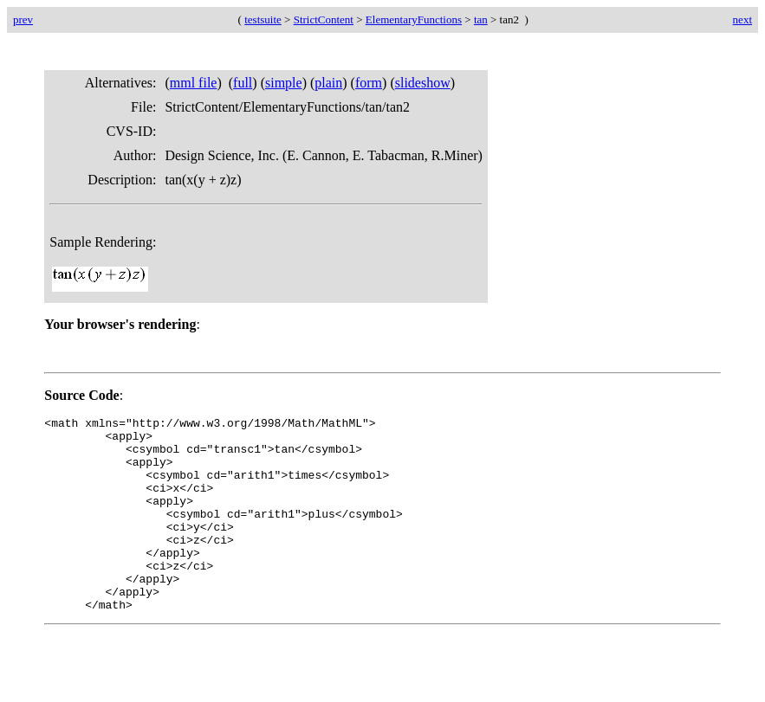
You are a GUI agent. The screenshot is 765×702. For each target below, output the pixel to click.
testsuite (263, 19)
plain (328, 82)
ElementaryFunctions (414, 19)
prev (23, 19)
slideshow (423, 82)
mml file (193, 82)
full (242, 82)
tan (481, 19)
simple (283, 82)
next (742, 19)
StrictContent (323, 19)
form (368, 82)
